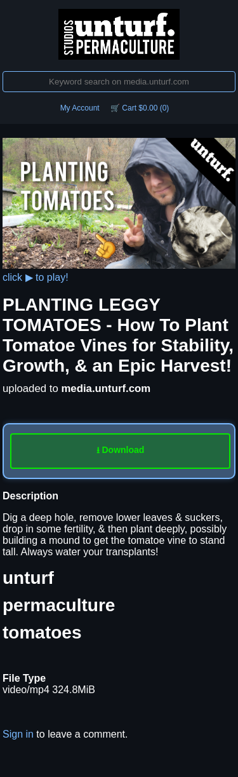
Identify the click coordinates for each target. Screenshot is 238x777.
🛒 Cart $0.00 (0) (139, 108)
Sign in (18, 734)
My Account (80, 108)
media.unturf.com (105, 388)
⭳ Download (120, 450)
